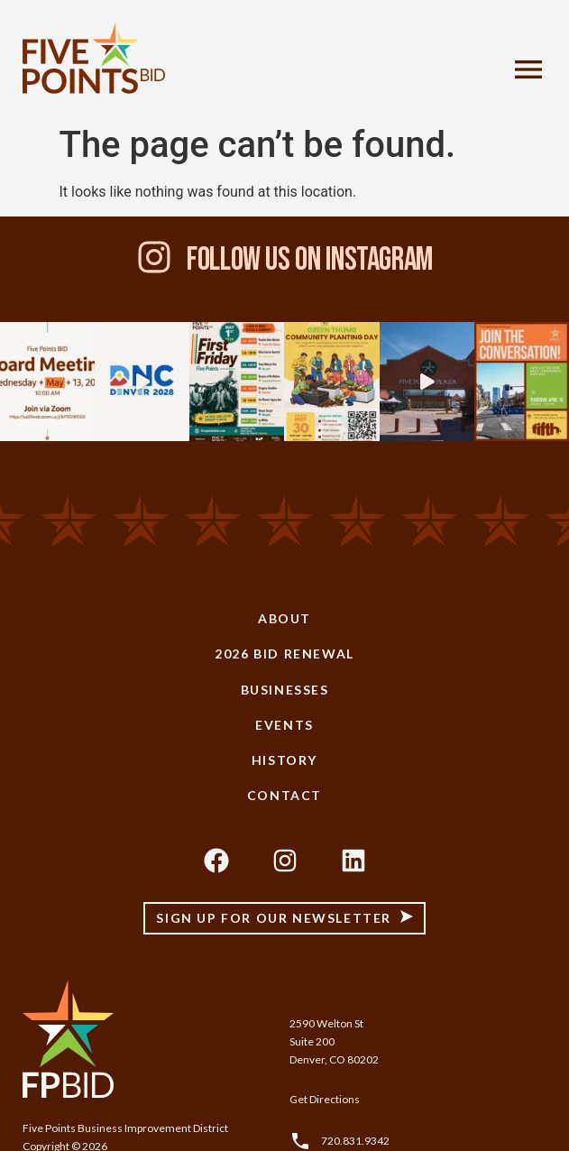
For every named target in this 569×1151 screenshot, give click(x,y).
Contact (284, 795)
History (284, 760)
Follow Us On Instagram (310, 260)
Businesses (285, 689)
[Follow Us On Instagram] (154, 257)
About (284, 618)
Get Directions (324, 1099)
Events (284, 724)
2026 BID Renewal (284, 653)
